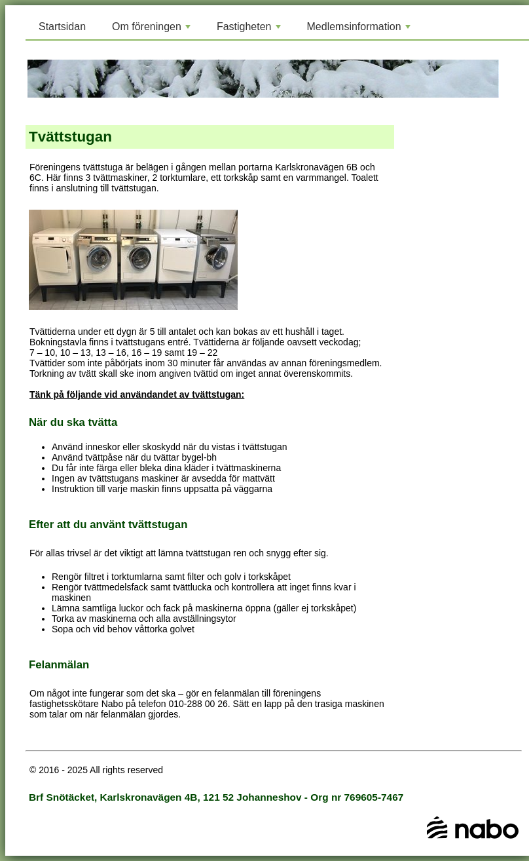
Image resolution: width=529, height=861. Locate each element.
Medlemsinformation (360, 30)
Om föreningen (152, 30)
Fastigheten (250, 30)
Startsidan (62, 26)
